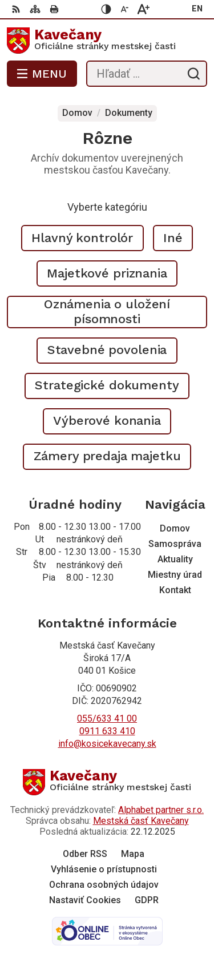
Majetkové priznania (107, 273)
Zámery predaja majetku (107, 456)
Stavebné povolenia (107, 350)
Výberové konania (107, 420)
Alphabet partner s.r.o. (161, 809)
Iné (173, 238)
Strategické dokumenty (107, 385)
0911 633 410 (107, 731)
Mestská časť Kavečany (141, 820)
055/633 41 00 (107, 718)
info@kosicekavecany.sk (107, 743)
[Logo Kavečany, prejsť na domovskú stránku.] (107, 40)
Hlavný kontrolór (82, 238)
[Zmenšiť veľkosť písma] (125, 9)
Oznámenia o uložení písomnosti (107, 311)
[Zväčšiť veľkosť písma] (143, 9)
